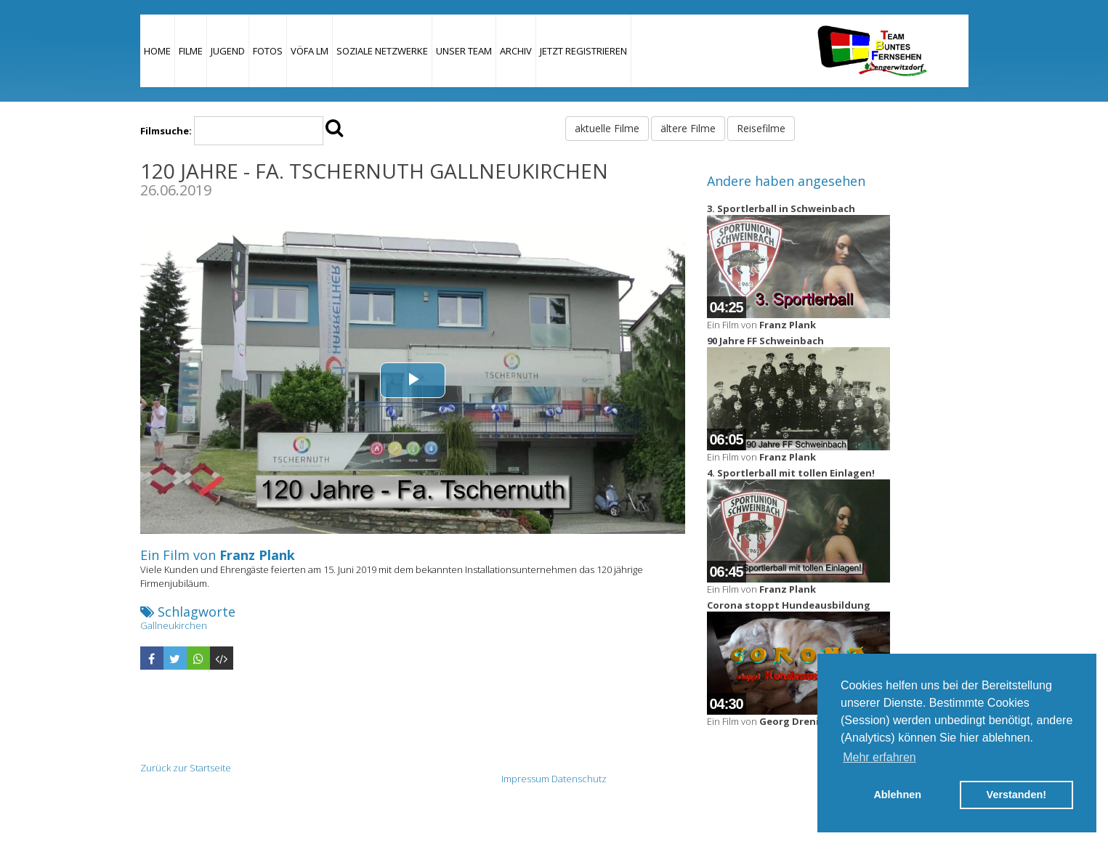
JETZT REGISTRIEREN (583, 50)
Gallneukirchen (173, 625)
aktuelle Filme (607, 128)
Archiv (516, 50)
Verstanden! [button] (1016, 794)
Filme (191, 50)
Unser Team (464, 50)
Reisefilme (761, 128)
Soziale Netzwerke (382, 50)
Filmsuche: (166, 130)
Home (157, 50)
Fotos (268, 50)
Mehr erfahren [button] (879, 757)
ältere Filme (688, 128)
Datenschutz (579, 778)
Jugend (228, 50)
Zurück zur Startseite (185, 767)
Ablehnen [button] (897, 794)
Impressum (525, 778)
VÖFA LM (309, 50)
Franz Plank (257, 555)
